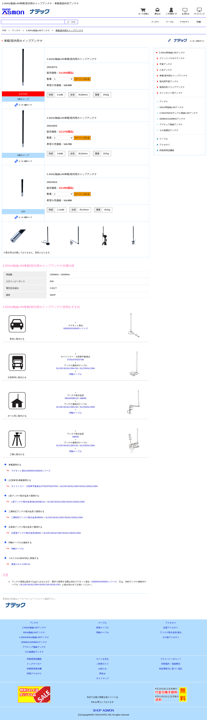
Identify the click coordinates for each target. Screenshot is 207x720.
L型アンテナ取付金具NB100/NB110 (28, 502)
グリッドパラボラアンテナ (170, 58)
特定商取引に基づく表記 (170, 668)
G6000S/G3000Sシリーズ (75, 328)
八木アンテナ (164, 70)
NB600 (83, 398)
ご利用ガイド (102, 664)
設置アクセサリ (170, 627)
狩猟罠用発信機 (34, 668)
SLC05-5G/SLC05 (51, 584)
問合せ (102, 673)
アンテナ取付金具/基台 (171, 632)
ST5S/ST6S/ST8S (75, 359)
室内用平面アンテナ (167, 81)
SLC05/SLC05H (87, 368)
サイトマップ (102, 678)
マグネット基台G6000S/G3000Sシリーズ (30, 470)
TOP (4, 30)
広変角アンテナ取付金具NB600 (26, 533)
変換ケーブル (102, 627)
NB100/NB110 (71, 398)
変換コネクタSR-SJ (20, 564)
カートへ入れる (82, 79)
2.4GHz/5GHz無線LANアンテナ (34, 637)
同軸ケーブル (75, 374)
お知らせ (102, 668)
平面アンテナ (164, 64)
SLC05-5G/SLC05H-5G (67, 368)
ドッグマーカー (34, 664)
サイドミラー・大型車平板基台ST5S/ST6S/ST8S (34, 486)
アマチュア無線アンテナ (169, 124)
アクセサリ (163, 144)
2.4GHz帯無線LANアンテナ (170, 52)
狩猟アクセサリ (34, 673)
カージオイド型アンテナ (169, 93)
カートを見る (102, 659)
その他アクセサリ (170, 637)
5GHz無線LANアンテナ (34, 632)
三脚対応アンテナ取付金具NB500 (27, 517)
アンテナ (16, 30)
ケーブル (162, 139)
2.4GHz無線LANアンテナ (38, 30)
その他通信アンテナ (167, 130)
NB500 (75, 437)
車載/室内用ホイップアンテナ (69, 30)
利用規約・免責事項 (170, 664)
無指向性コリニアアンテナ (170, 87)
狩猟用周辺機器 (165, 150)
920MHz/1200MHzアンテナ (170, 119)
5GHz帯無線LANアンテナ (170, 107)
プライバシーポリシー (170, 659)
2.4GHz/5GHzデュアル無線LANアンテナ (177, 113)
